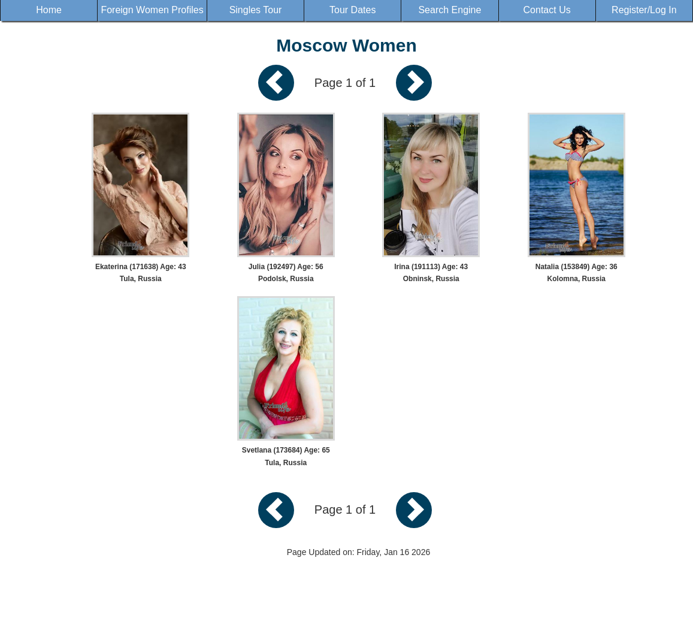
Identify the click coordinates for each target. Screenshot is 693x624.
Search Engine (449, 10)
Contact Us (547, 10)
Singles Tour (255, 10)
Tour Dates (352, 10)
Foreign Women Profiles (152, 10)
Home (49, 10)
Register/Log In (644, 10)
